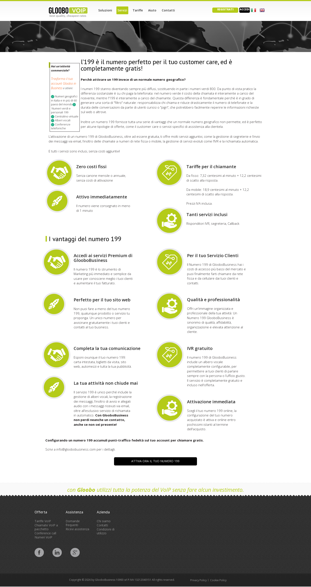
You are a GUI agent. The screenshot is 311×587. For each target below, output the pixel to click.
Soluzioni (105, 10)
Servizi (122, 10)
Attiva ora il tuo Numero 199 (155, 461)
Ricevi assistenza (77, 529)
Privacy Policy (198, 580)
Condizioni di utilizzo (105, 531)
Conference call (45, 533)
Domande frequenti (73, 523)
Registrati (225, 9)
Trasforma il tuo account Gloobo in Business (63, 83)
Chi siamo (104, 521)
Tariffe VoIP (43, 521)
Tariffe (138, 10)
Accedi (244, 9)
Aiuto (152, 10)
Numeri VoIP (43, 537)
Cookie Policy (218, 580)
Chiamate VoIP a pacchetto (46, 527)
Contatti (168, 10)
